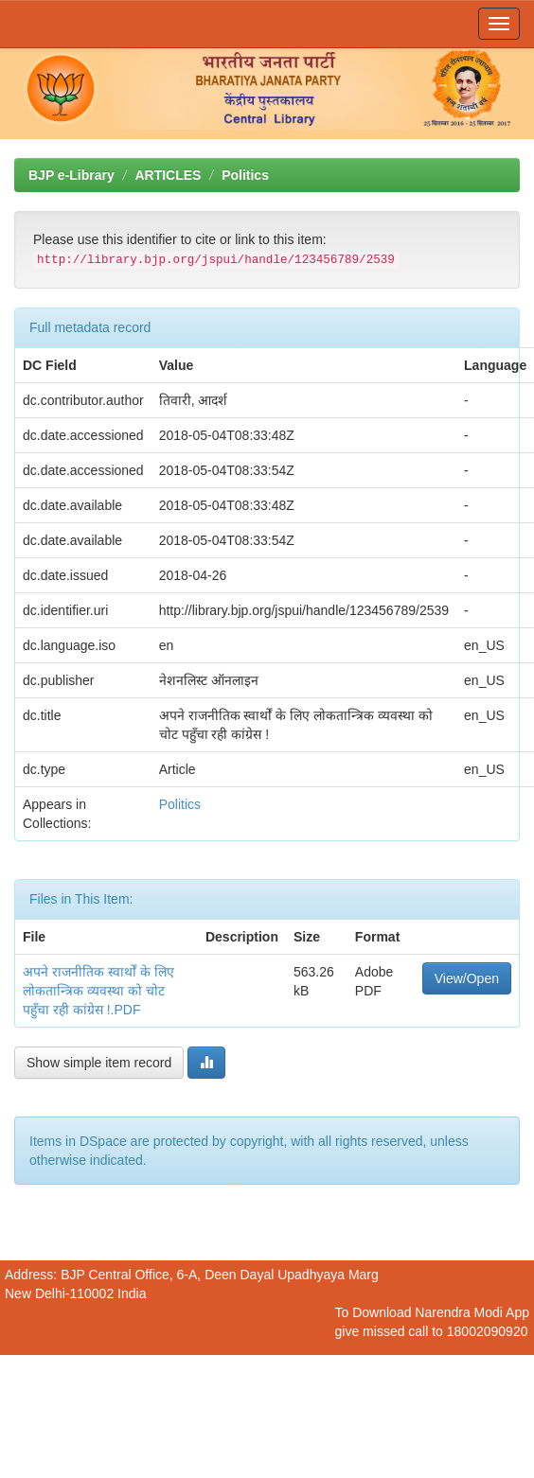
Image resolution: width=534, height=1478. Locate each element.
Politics (245, 175)
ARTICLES (167, 175)
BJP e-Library (71, 175)
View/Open (467, 978)
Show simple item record (99, 1062)
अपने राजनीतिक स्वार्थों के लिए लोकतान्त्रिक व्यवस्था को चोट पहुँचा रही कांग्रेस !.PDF (98, 990)
